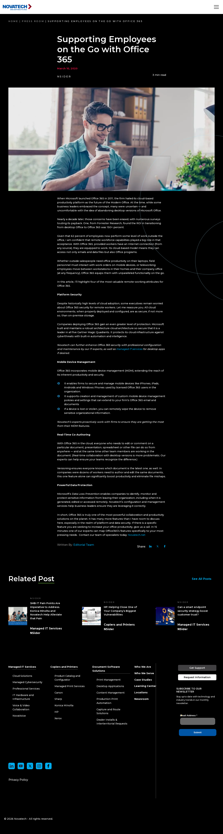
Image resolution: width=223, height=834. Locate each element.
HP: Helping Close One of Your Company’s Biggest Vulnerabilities (120, 610)
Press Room (33, 21)
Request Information (197, 677)
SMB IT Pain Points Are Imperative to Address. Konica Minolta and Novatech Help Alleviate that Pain (46, 611)
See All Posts (203, 579)
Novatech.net (136, 534)
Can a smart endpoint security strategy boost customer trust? (193, 610)
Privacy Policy (18, 779)
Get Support (197, 667)
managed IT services (129, 349)
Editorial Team (83, 544)
